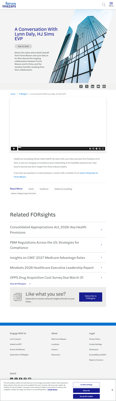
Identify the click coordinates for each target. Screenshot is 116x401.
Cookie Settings (95, 344)
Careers (54, 349)
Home (13, 94)
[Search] (104, 4)
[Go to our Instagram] (25, 379)
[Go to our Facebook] (20, 379)
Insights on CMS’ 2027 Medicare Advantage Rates (57, 257)
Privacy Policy (94, 339)
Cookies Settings (86, 385)
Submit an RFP (16, 344)
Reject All (86, 390)
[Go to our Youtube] (29, 379)
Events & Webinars (17, 349)
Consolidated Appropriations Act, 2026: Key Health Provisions (57, 230)
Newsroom (55, 354)
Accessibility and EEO (97, 354)
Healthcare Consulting (63, 189)
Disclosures (93, 349)
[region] (58, 390)
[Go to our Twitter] (16, 379)
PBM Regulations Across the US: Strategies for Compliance (57, 245)
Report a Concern (96, 360)
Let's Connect (15, 339)
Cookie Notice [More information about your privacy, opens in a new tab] (52, 389)
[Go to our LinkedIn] (11, 379)
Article (31, 189)
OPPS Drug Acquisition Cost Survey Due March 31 (57, 277)
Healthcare (44, 189)
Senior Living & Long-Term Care (23, 193)
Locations (55, 344)
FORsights (23, 94)
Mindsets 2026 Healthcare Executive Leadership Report (57, 267)
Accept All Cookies (86, 396)
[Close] (112, 389)
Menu (111, 4)
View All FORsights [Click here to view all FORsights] (21, 283)
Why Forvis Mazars (58, 339)
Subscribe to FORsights (91, 297)
